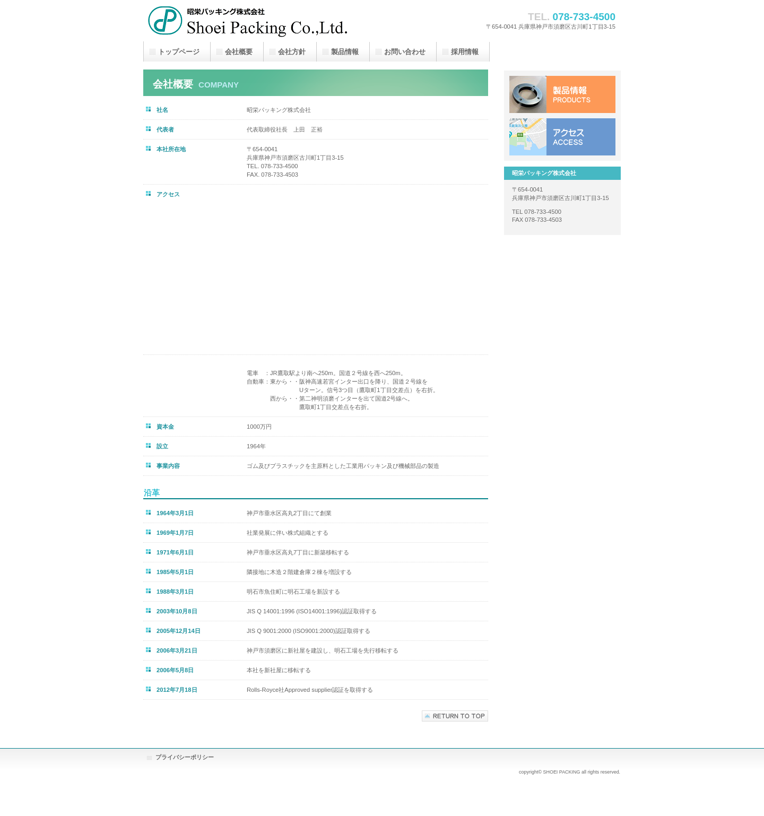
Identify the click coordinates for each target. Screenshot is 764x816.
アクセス (562, 136)
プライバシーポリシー (184, 757)
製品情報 (562, 94)
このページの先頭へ (455, 716)
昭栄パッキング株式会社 (249, 20)
